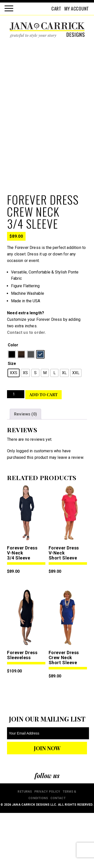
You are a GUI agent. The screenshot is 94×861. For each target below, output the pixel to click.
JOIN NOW (47, 796)
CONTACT (58, 846)
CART (56, 8)
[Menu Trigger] (9, 8)
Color (13, 393)
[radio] (12, 402)
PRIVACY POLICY (47, 839)
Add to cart (43, 442)
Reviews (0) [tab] (25, 462)
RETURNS (25, 839)
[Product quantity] (15, 442)
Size (12, 411)
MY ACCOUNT (76, 8)
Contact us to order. (26, 380)
